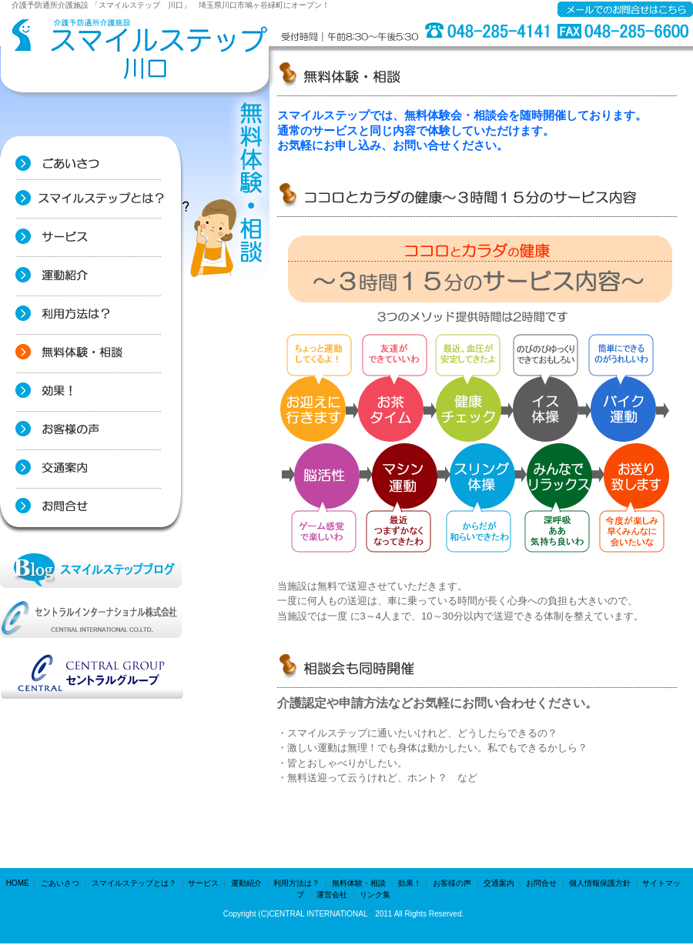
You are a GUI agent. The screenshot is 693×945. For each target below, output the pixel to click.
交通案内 (499, 883)
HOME (17, 883)
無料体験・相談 (359, 883)
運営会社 (331, 894)
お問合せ (541, 883)
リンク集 (375, 894)
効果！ (409, 883)
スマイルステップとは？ (134, 883)
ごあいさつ (60, 883)
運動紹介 (246, 883)
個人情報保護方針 (600, 883)
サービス (203, 883)
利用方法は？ (296, 883)
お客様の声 (452, 883)
